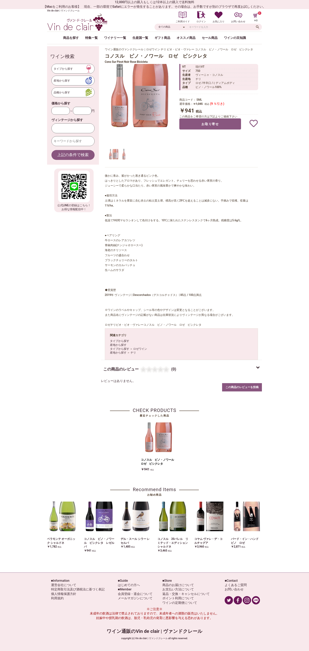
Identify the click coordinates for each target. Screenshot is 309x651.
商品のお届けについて (178, 585)
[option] (140, 95)
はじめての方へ (129, 585)
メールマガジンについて (135, 598)
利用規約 (57, 598)
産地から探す (118, 344)
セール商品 (210, 38)
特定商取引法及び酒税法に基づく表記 (78, 589)
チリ (133, 352)
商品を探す (71, 38)
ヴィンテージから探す (67, 120)
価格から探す (60, 103)
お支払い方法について (178, 589)
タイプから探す (119, 340)
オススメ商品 (186, 38)
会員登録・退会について (135, 594)
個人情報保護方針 (63, 594)
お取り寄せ (210, 124)
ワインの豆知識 (235, 38)
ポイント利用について (178, 598)
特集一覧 (91, 38)
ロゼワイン (140, 348)
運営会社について (63, 585)
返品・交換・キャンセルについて (186, 594)
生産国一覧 (140, 38)
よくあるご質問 (236, 585)
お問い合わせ (234, 589)
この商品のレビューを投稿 (242, 387)
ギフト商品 (162, 38)
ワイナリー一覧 (115, 38)
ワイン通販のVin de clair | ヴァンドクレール (154, 631)
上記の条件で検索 (73, 155)
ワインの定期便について (179, 603)
